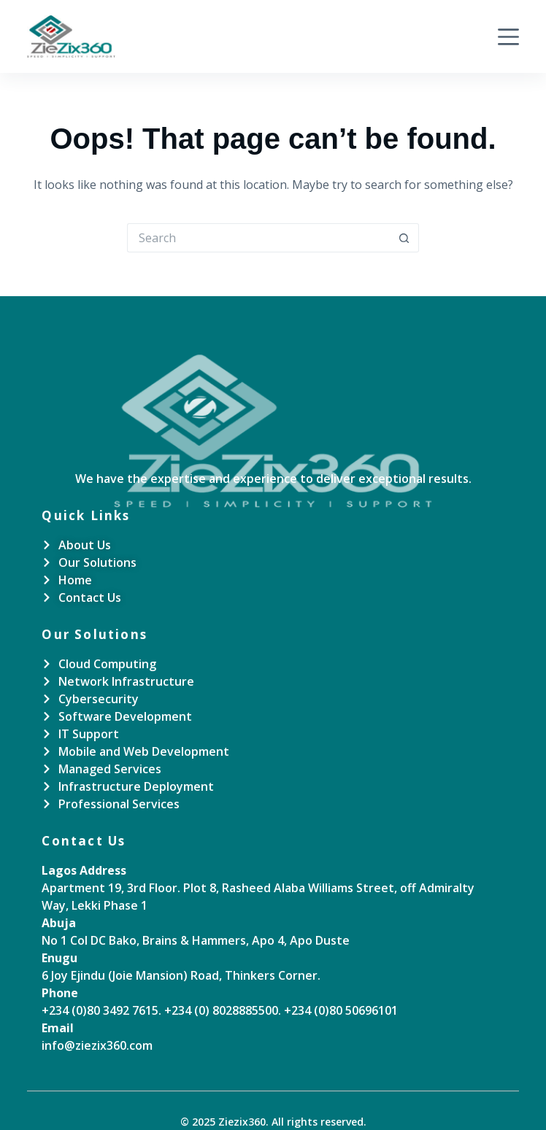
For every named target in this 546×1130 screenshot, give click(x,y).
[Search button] (404, 237)
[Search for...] (258, 237)
